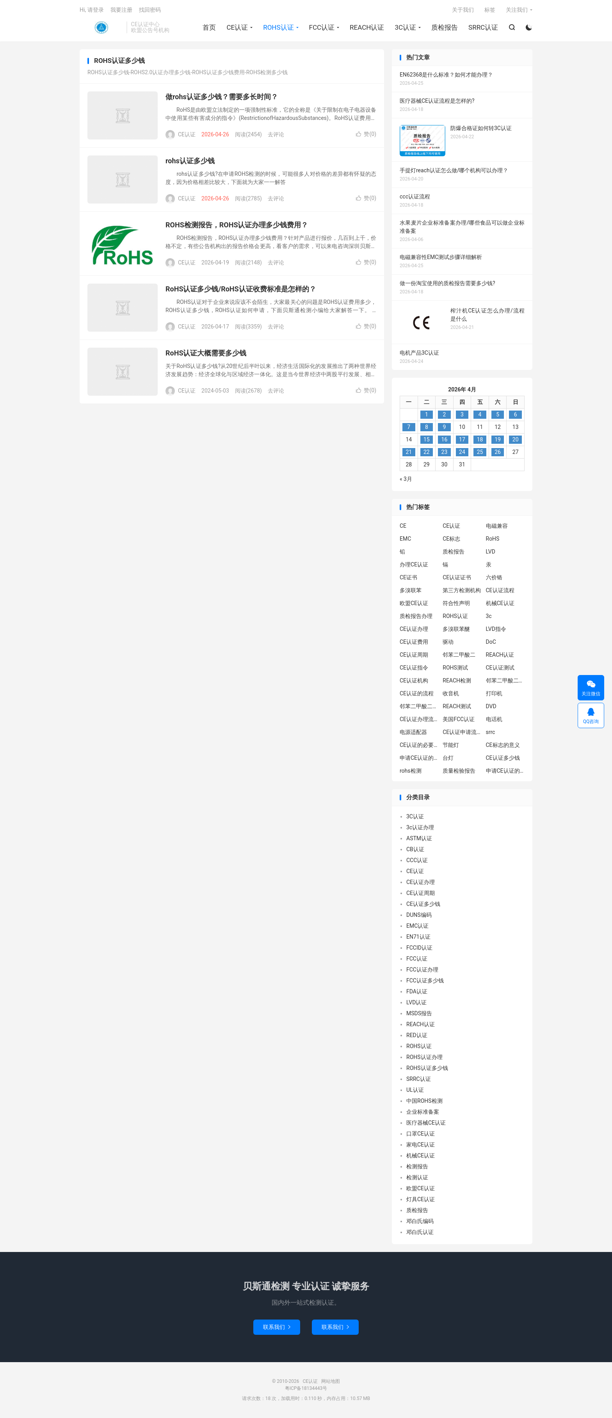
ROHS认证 (278, 28)
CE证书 (408, 578)
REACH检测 (457, 681)
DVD (491, 707)
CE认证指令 (414, 668)
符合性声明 (456, 604)
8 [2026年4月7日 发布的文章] (426, 428)
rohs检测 (411, 771)
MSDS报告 (419, 1014)
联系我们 (276, 1328)
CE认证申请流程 (462, 733)
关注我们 (517, 10)
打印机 (494, 694)
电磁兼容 (497, 526)
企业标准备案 (422, 1112)
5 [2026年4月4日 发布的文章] (497, 415)
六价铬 (494, 578)
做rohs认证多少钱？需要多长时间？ (221, 97)
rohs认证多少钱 (190, 161)
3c (489, 617)
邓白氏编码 (420, 1222)
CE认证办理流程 (419, 720)
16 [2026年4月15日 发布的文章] (444, 440)
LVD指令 (496, 630)
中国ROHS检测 (424, 1101)
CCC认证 (417, 861)
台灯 (448, 758)
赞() (366, 135)
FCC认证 (321, 28)
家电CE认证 (420, 1145)
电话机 (494, 720)
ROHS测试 (455, 668)
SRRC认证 (483, 28)
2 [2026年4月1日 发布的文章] (444, 415)
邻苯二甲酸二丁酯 (419, 707)
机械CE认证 (500, 604)
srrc (490, 733)
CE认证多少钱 (503, 758)
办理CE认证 (414, 565)
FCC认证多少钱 (425, 981)
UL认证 (415, 1091)
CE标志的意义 (503, 746)
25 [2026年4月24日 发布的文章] (480, 453)
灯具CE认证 (420, 1200)
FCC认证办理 (422, 970)
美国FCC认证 (459, 720)
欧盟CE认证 (414, 604)
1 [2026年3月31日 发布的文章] (426, 415)
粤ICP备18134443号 (306, 1389)
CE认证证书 (457, 578)
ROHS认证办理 (424, 1058)
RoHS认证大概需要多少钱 (205, 354)
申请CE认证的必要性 (419, 758)
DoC (491, 642)
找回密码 (150, 10)
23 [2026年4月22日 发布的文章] (444, 453)
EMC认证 (417, 926)
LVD (490, 552)
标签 (489, 10)
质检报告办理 (416, 617)
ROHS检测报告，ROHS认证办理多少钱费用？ (236, 225)
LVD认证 (416, 1003)
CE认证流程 (500, 591)
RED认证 (416, 1036)
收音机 (451, 694)
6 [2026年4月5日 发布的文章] (515, 415)
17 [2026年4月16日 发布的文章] (462, 440)
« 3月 (406, 480)
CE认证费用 (414, 642)
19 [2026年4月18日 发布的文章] (498, 440)
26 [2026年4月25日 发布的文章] (498, 453)
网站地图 (330, 1382)
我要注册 (121, 10)
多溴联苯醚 (456, 630)
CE (403, 526)
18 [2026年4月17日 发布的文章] (480, 440)
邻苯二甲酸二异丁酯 (505, 681)
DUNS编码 (419, 916)
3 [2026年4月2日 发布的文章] (462, 415)
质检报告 (444, 28)
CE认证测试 (500, 668)
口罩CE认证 (420, 1134)
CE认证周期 (414, 655)
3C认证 (405, 28)
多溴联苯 (411, 591)
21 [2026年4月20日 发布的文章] (409, 453)
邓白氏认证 (420, 1233)
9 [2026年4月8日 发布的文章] (444, 428)
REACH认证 (367, 28)
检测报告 (417, 1167)
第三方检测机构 (462, 591)
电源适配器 (413, 733)
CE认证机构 (414, 681)
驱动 (448, 642)
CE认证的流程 (417, 694)
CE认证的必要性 (419, 746)
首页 (209, 28)
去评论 (276, 135)
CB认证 (415, 850)
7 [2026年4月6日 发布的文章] (408, 428)
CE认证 (101, 27)
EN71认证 (418, 937)
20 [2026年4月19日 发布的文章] (515, 440)
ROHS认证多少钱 (427, 1069)
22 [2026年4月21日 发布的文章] (426, 453)
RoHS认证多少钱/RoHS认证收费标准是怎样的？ (240, 290)
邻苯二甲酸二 (459, 655)
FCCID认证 (419, 948)
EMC (405, 539)
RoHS (493, 539)
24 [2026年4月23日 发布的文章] (462, 453)
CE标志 (451, 539)
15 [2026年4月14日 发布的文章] (426, 440)
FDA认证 (416, 992)
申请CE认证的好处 (505, 771)
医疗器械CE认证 (426, 1123)
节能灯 (451, 746)
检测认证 (417, 1178)
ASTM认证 (419, 839)
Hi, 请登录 (92, 10)
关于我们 (463, 10)
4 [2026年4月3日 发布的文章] (480, 415)
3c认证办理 (420, 828)
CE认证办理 (414, 630)
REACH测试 (457, 707)
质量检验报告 (459, 771)
